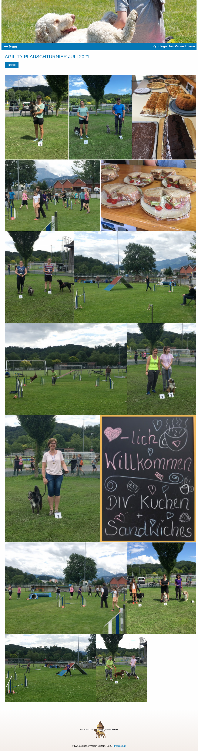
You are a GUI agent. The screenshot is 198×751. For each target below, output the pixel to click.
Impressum (120, 746)
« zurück (11, 65)
